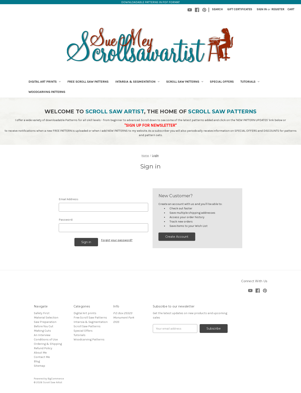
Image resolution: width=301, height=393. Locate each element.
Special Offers (222, 81)
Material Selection (46, 317)
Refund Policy (43, 348)
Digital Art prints (44, 81)
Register (277, 9)
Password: (66, 219)
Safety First (42, 313)
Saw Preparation (45, 322)
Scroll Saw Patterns (184, 81)
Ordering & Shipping (48, 344)
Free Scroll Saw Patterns (87, 81)
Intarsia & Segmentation (137, 81)
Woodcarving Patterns (46, 92)
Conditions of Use (46, 339)
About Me (40, 352)
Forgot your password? (117, 240)
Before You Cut (43, 326)
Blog (37, 361)
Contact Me (42, 357)
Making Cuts (42, 330)
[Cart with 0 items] (291, 9)
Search (217, 9)
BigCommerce (56, 378)
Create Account (176, 237)
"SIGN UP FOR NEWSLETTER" (150, 125)
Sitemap (39, 366)
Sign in (262, 9)
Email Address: (69, 199)
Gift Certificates (239, 9)
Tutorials (249, 81)
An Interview (42, 335)
